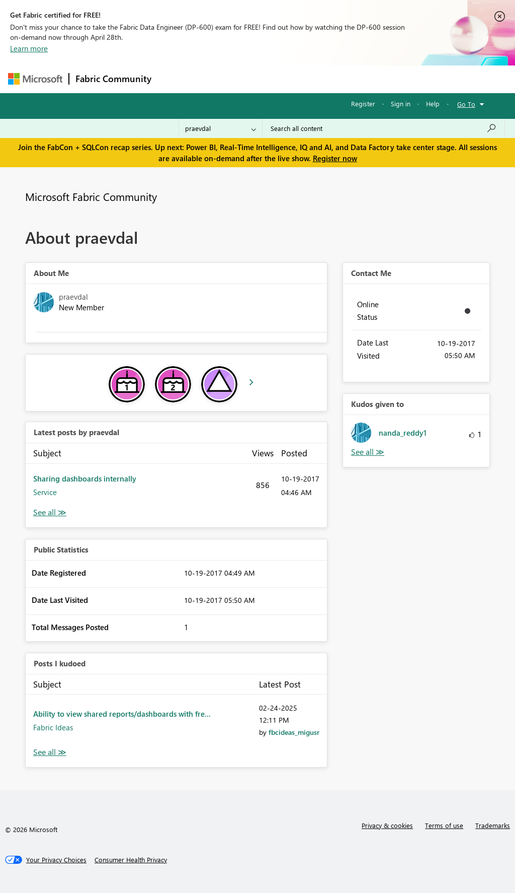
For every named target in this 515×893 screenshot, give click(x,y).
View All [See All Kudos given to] (367, 452)
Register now (335, 158)
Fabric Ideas (53, 727)
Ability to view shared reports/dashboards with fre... (122, 714)
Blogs (349, 79)
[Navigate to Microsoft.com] (35, 79)
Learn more (29, 48)
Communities (304, 79)
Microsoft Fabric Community (91, 196)
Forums (174, 79)
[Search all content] (383, 128)
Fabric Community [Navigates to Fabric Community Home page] (113, 79)
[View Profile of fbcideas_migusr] (294, 732)
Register (363, 103)
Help (433, 103)
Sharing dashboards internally (84, 478)
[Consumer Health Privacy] (131, 860)
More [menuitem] (384, 79)
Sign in (400, 103)
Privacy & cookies (387, 825)
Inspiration (218, 79)
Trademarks (492, 825)
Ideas (260, 79)
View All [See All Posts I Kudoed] (49, 752)
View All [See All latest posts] (49, 512)
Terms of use (444, 825)
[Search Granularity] (220, 128)
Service (45, 492)
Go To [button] (466, 104)
